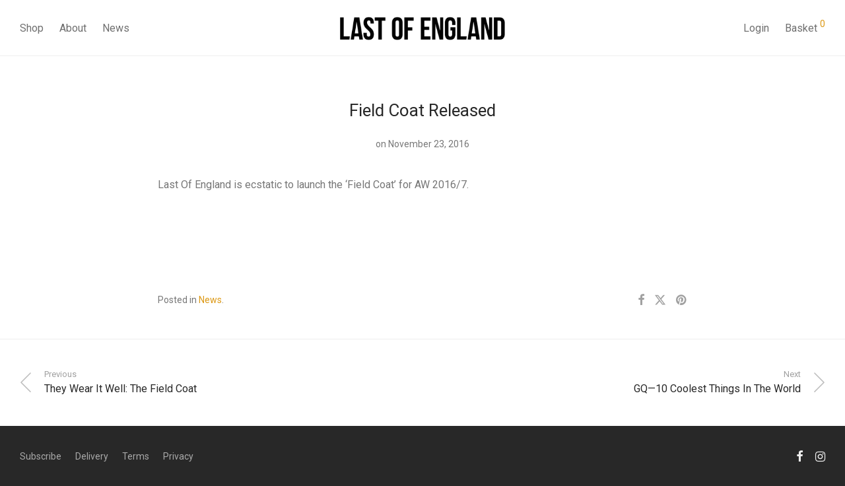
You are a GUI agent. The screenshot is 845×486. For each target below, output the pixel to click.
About (72, 28)
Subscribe (40, 456)
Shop (32, 28)
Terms (135, 456)
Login (756, 28)
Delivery (91, 456)
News (115, 28)
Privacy (178, 456)
